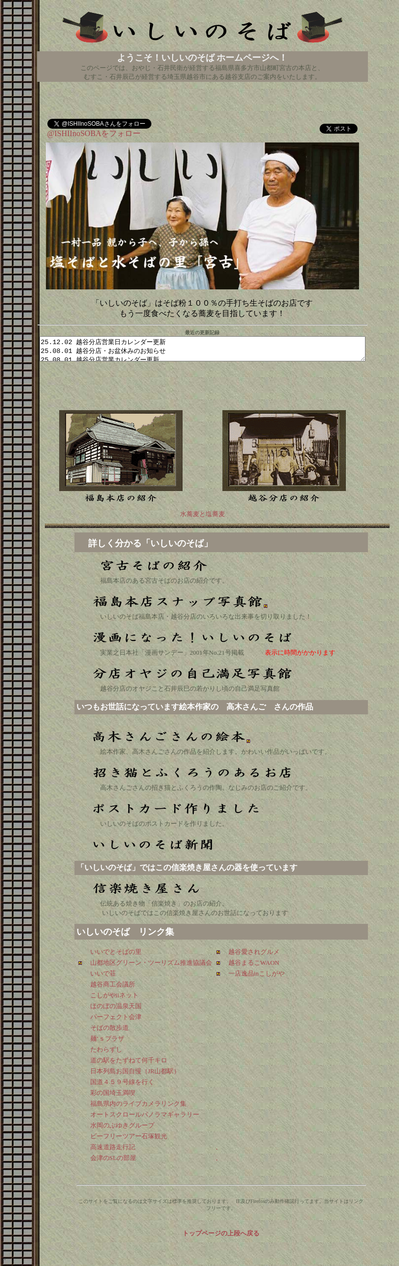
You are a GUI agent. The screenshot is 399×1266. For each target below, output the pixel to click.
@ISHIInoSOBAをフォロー (94, 131)
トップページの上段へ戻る (220, 1233)
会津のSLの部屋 (113, 1157)
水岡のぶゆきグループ (122, 1125)
